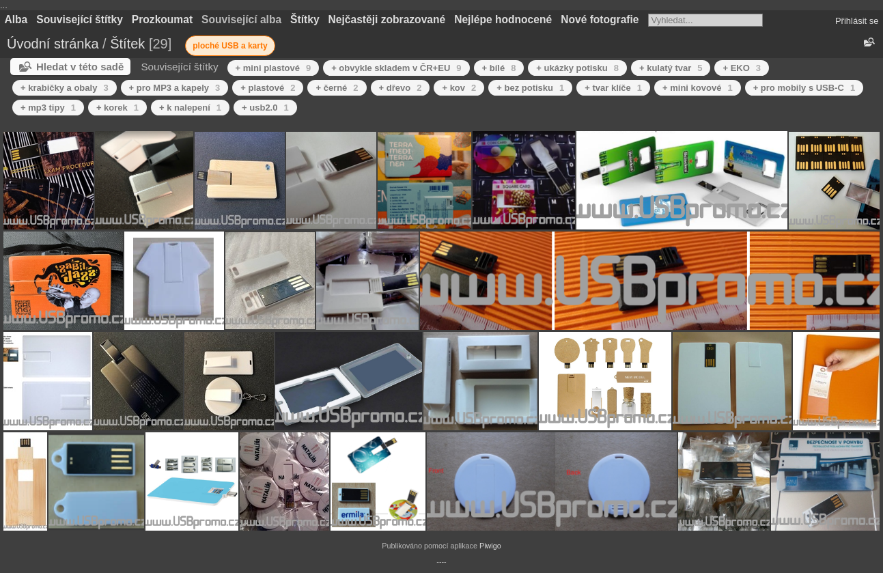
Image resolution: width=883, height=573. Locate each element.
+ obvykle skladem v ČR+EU (396, 68)
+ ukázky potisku (577, 68)
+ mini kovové (697, 88)
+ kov (459, 88)
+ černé (337, 88)
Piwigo (490, 546)
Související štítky (79, 19)
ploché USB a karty (230, 46)
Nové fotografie (600, 19)
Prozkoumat (162, 19)
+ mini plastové (273, 68)
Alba (16, 19)
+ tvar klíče (613, 88)
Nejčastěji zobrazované (387, 19)
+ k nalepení (190, 107)
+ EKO (742, 68)
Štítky (304, 19)
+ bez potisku (530, 88)
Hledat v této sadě (80, 66)
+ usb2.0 (265, 107)
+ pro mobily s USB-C (804, 88)
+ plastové (267, 88)
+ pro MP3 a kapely (175, 88)
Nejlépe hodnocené (503, 19)
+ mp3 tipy (48, 107)
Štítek (127, 43)
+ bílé (499, 68)
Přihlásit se (857, 21)
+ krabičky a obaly (64, 88)
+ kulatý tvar (670, 68)
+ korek (117, 107)
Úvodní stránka (53, 43)
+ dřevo (400, 88)
